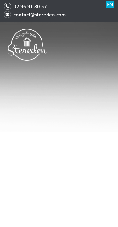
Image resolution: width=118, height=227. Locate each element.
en (110, 4)
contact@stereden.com (40, 14)
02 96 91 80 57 (30, 6)
